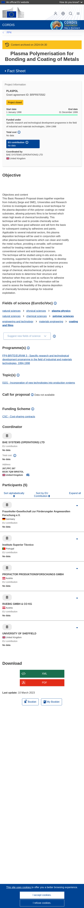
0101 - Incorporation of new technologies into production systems (38, 382)
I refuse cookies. (42, 903)
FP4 (9, 32)
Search (71, 13)
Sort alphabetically (14, 493)
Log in (55, 13)
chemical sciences (36, 316)
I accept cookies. (42, 895)
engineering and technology (17, 321)
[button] (63, 13)
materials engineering (51, 321)
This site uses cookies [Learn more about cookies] (18, 887)
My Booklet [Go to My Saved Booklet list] (51, 701)
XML (44, 673)
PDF (44, 682)
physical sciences (36, 310)
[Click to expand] (77, 506)
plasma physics (61, 310)
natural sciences (11, 310)
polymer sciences (63, 316)
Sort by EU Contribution (41, 494)
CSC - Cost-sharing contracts (18, 416)
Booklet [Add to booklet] (30, 701)
